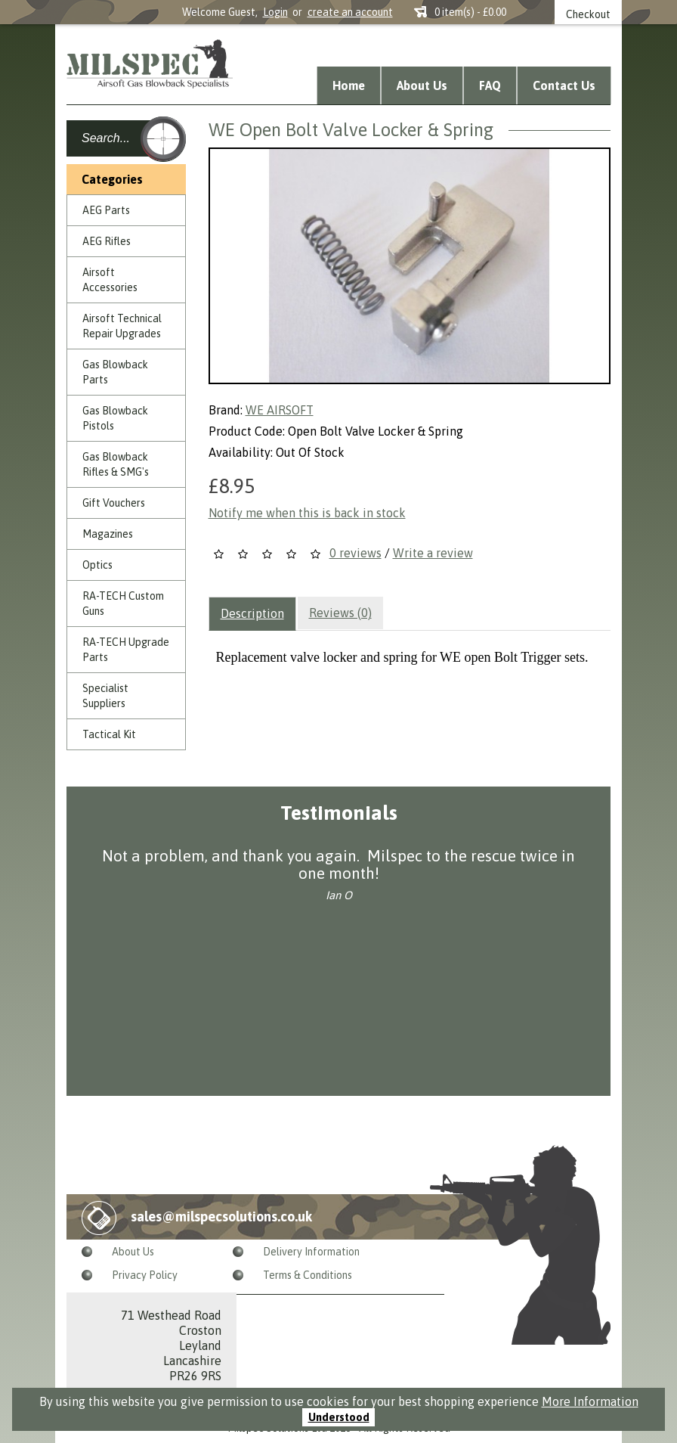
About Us (422, 85)
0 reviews (355, 553)
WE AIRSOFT (280, 410)
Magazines (107, 534)
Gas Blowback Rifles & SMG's (115, 464)
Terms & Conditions (307, 1275)
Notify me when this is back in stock (307, 513)
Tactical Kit (109, 734)
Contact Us (564, 85)
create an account (350, 12)
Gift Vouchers (113, 503)
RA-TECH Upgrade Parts (125, 649)
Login (275, 12)
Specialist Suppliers (105, 695)
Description (252, 613)
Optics (97, 565)
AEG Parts (106, 210)
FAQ (490, 85)
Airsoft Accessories (110, 279)
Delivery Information (311, 1252)
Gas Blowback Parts (115, 372)
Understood (338, 1417)
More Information (590, 1401)
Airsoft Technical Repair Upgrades (122, 326)
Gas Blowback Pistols (115, 418)
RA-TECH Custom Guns (123, 603)
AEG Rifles (106, 241)
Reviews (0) (340, 612)
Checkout (588, 14)
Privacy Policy (145, 1275)
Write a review (433, 553)
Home (348, 85)
